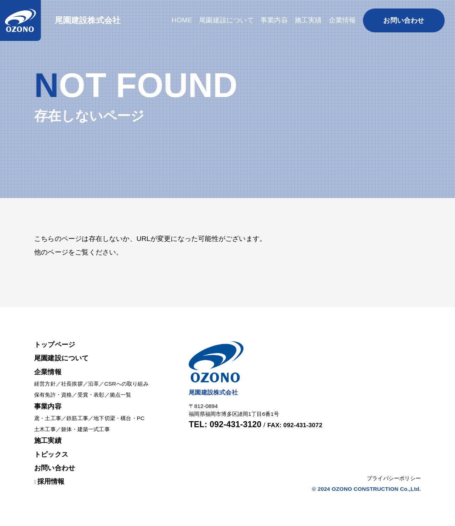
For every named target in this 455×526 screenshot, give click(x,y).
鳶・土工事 (47, 418)
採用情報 (49, 481)
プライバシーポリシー (394, 478)
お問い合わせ (54, 468)
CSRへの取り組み (127, 384)
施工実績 (47, 440)
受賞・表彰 (91, 395)
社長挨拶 (72, 384)
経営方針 (45, 384)
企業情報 (47, 372)
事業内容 (47, 406)
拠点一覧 (121, 395)
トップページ (54, 344)
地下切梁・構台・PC (118, 418)
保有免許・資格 (53, 395)
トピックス (51, 454)
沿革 (93, 384)
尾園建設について (61, 358)
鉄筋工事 (77, 418)
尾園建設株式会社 (88, 20)
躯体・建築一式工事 (85, 429)
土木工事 (45, 429)
